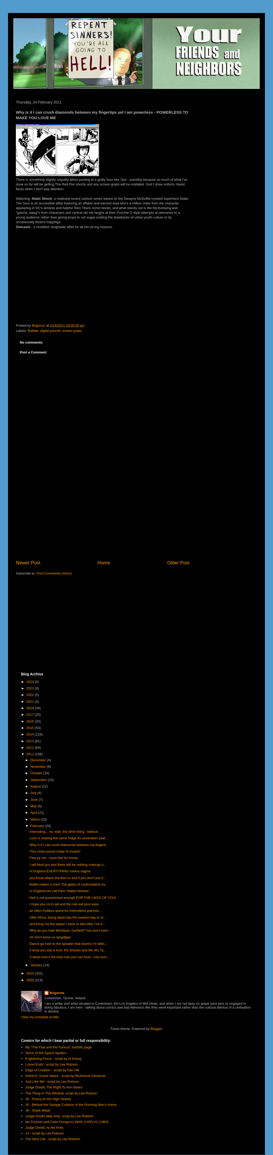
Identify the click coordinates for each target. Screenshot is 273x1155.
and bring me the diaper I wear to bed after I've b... (67, 924)
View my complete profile (39, 1017)
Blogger (156, 1029)
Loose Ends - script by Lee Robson (51, 1064)
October (36, 773)
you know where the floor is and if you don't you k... (67, 878)
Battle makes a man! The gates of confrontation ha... (68, 884)
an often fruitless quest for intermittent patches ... (65, 911)
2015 (30, 728)
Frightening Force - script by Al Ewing (53, 1059)
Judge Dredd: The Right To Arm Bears (53, 1087)
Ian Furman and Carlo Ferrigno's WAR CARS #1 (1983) (66, 1122)
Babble (33, 331)
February (37, 826)
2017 (30, 715)
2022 (30, 695)
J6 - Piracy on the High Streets (48, 1099)
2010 (30, 973)
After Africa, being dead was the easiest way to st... (67, 917)
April (34, 813)
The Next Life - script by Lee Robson (52, 1139)
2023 (30, 688)
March (35, 819)
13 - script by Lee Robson (44, 1133)
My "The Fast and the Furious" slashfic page (58, 1047)
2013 (30, 741)
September (39, 780)
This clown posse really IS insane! (54, 851)
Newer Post (28, 562)
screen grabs (72, 331)
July (33, 793)
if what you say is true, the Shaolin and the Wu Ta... (67, 950)
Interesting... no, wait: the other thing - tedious (63, 832)
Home (104, 562)
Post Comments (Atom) (54, 573)
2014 (30, 734)
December (38, 760)
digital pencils (50, 331)
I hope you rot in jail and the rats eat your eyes (64, 904)
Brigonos (57, 993)
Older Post (178, 562)
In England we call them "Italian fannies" (59, 891)
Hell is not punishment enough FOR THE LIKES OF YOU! (72, 898)
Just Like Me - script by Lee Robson (52, 1081)
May (34, 806)
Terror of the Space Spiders (45, 1053)
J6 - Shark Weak (37, 1110)
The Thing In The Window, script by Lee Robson (61, 1093)
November (38, 767)
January (36, 965)
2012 (30, 748)
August (36, 786)
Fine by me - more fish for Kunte (53, 858)
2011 (30, 754)
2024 (30, 682)
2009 (30, 980)
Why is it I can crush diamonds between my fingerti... (68, 845)
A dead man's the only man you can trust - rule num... (69, 957)
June (34, 800)
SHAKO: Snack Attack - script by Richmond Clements (65, 1076)
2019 (30, 708)
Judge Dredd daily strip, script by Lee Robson (59, 1116)
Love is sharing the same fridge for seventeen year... (68, 838)
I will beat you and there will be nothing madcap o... (67, 865)
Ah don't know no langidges (50, 937)
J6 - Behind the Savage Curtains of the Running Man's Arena (70, 1105)
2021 (30, 702)
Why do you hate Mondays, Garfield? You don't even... (70, 930)
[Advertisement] (103, 516)
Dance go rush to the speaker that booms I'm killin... (68, 944)
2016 (30, 721)
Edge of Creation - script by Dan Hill (52, 1070)
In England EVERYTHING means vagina (59, 871)
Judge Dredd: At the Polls (44, 1128)
